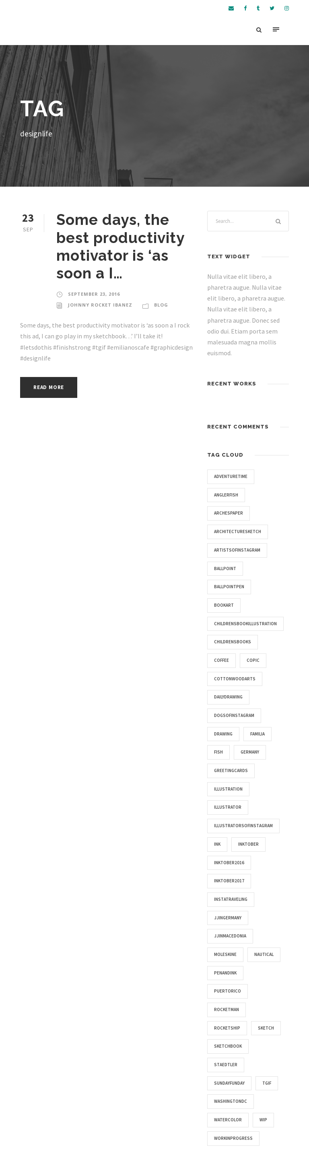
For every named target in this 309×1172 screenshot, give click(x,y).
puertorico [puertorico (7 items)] (227, 991)
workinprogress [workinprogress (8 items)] (233, 1138)
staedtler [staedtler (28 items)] (225, 1064)
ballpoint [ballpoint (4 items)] (225, 568)
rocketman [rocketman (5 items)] (226, 1009)
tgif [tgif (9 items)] (266, 1083)
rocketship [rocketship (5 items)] (227, 1028)
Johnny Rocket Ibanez (100, 305)
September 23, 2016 (94, 294)
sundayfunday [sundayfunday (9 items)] (229, 1083)
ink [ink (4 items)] (217, 844)
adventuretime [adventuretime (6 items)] (230, 476)
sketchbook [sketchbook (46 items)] (228, 1046)
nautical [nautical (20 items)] (264, 954)
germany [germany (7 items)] (250, 752)
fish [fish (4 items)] (218, 752)
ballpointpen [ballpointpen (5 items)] (229, 586)
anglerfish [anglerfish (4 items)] (226, 495)
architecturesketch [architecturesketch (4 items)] (237, 531)
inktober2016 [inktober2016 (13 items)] (229, 862)
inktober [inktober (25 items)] (248, 844)
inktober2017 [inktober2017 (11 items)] (229, 881)
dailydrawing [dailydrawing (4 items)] (228, 697)
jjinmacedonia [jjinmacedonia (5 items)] (230, 936)
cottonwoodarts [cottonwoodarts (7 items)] (234, 679)
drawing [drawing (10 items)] (223, 734)
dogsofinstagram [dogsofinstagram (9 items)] (234, 715)
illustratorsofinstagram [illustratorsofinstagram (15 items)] (243, 825)
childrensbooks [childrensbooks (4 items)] (232, 642)
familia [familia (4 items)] (257, 734)
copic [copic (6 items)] (253, 660)
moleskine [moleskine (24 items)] (225, 954)
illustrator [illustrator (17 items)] (227, 807)
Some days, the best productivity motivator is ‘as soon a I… (120, 246)
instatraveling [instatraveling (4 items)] (230, 899)
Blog (161, 305)
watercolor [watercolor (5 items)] (228, 1120)
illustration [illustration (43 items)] (228, 789)
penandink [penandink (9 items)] (225, 973)
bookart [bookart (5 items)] (224, 605)
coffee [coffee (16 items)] (221, 660)
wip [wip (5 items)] (263, 1120)
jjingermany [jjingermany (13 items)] (227, 918)
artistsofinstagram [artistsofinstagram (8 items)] (237, 550)
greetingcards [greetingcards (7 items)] (231, 770)
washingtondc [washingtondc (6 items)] (230, 1101)
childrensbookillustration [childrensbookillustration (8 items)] (245, 623)
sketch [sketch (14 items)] (266, 1028)
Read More (48, 387)
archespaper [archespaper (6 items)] (228, 513)
